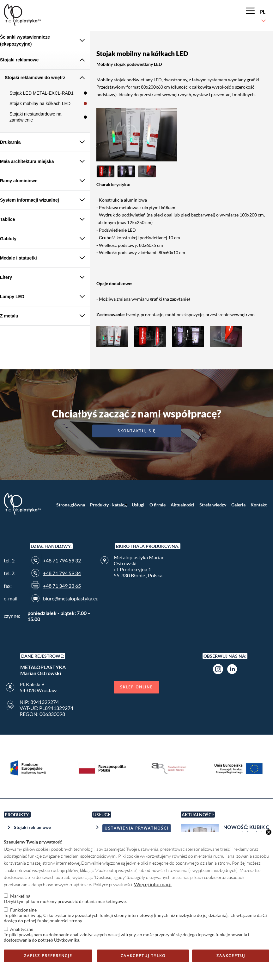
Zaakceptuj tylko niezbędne (143, 957)
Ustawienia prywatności (136, 828)
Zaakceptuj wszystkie (230, 957)
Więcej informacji (153, 884)
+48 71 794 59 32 (62, 560)
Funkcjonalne (23, 909)
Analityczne (21, 929)
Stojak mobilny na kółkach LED (39, 103)
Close (268, 832)
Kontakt (259, 504)
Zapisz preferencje (48, 955)
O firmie (157, 504)
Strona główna (70, 504)
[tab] (45, 40)
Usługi (138, 504)
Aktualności (182, 504)
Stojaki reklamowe (32, 827)
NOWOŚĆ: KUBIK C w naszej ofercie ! (246, 830)
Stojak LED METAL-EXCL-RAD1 (41, 93)
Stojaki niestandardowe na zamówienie (35, 116)
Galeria (238, 504)
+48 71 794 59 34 (62, 573)
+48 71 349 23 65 (62, 586)
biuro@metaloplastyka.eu (71, 598)
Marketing (20, 896)
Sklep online (136, 687)
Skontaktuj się (137, 430)
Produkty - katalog (108, 504)
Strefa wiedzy (212, 504)
